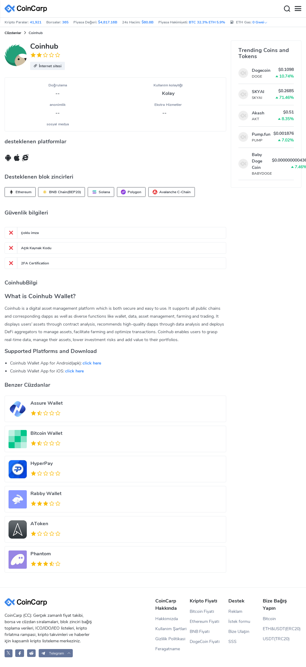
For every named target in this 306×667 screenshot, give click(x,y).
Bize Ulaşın (238, 631)
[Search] (286, 8)
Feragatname (167, 649)
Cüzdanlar (13, 32)
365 (65, 22)
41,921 (35, 22)
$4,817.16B (107, 22)
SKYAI (258, 92)
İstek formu (239, 621)
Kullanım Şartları (171, 629)
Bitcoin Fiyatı (202, 611)
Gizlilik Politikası (170, 639)
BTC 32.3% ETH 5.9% (207, 22)
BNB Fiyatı (200, 631)
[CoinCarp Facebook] (19, 653)
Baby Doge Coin (257, 161)
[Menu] (297, 8)
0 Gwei (260, 22)
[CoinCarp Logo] (27, 9)
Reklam (235, 611)
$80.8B (147, 22)
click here (92, 363)
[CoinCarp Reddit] (31, 653)
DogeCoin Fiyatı (205, 641)
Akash (258, 113)
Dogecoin (261, 70)
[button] (47, 66)
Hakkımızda (166, 619)
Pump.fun (261, 134)
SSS (232, 641)
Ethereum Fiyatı (205, 621)
